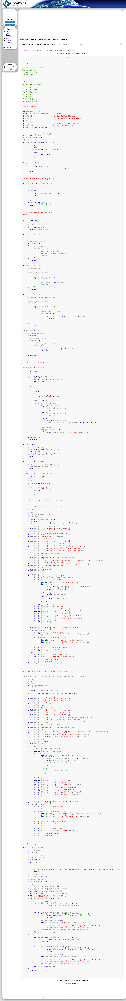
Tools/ (42, 51)
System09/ (28, 51)
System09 (61, 44)
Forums (8, 33)
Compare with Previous (66, 53)
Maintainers (9, 46)
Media (7, 38)
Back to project (24, 39)
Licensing (8, 40)
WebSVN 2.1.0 (75, 983)
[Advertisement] (10, 56)
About (8, 35)
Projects (8, 31)
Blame (78, 53)
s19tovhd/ (50, 51)
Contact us (9, 47)
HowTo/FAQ (9, 36)
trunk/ (36, 51)
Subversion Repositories (37, 44)
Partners (8, 44)
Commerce (9, 42)
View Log (85, 53)
